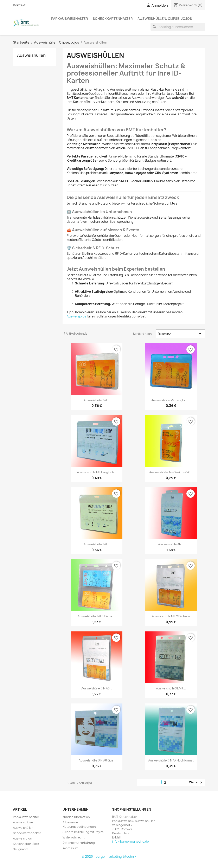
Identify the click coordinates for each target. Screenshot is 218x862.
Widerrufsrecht (74, 837)
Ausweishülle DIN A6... (96, 688)
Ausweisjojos (76, 316)
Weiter (196, 782)
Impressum (70, 848)
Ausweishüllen (31, 55)
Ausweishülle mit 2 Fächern (171, 616)
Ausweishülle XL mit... (171, 688)
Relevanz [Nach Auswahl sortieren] (180, 333)
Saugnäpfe (20, 849)
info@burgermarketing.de (130, 841)
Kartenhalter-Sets (26, 844)
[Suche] (177, 27)
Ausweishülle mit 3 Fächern (97, 616)
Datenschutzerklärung (79, 843)
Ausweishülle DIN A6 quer (97, 760)
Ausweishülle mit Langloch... (171, 400)
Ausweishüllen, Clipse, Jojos (164, 18)
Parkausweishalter (69, 18)
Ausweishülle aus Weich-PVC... (171, 472)
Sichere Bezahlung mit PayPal (83, 832)
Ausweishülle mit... (97, 400)
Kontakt (19, 5)
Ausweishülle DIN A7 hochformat (171, 760)
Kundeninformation (76, 817)
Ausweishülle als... (171, 544)
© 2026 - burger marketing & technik (109, 856)
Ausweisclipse (23, 822)
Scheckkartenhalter (113, 18)
